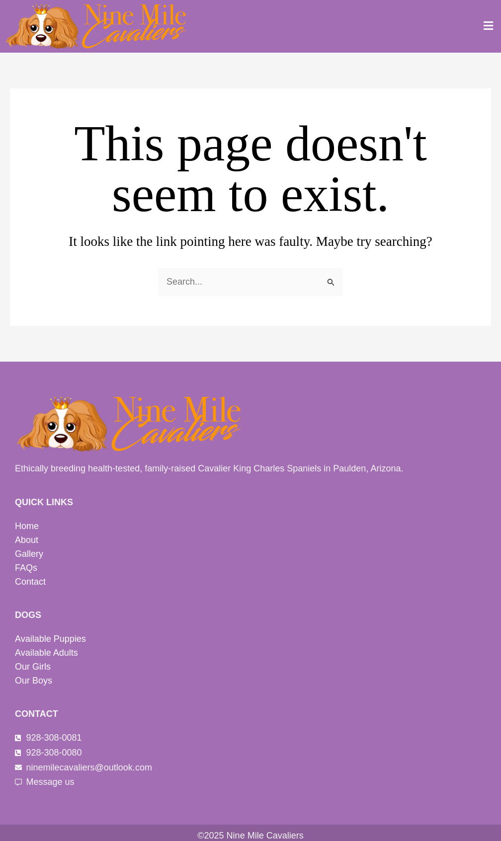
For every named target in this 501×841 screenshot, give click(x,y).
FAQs (26, 568)
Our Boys (33, 681)
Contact (30, 582)
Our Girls (33, 667)
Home (27, 526)
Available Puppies (50, 639)
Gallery (29, 554)
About (26, 540)
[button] (488, 26)
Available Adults (46, 653)
